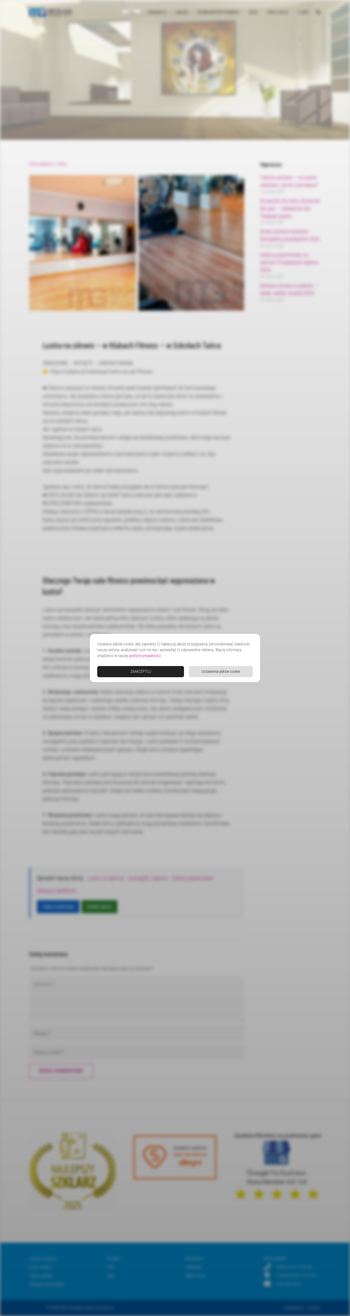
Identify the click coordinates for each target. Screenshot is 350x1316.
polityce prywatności (145, 655)
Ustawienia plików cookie (220, 671)
